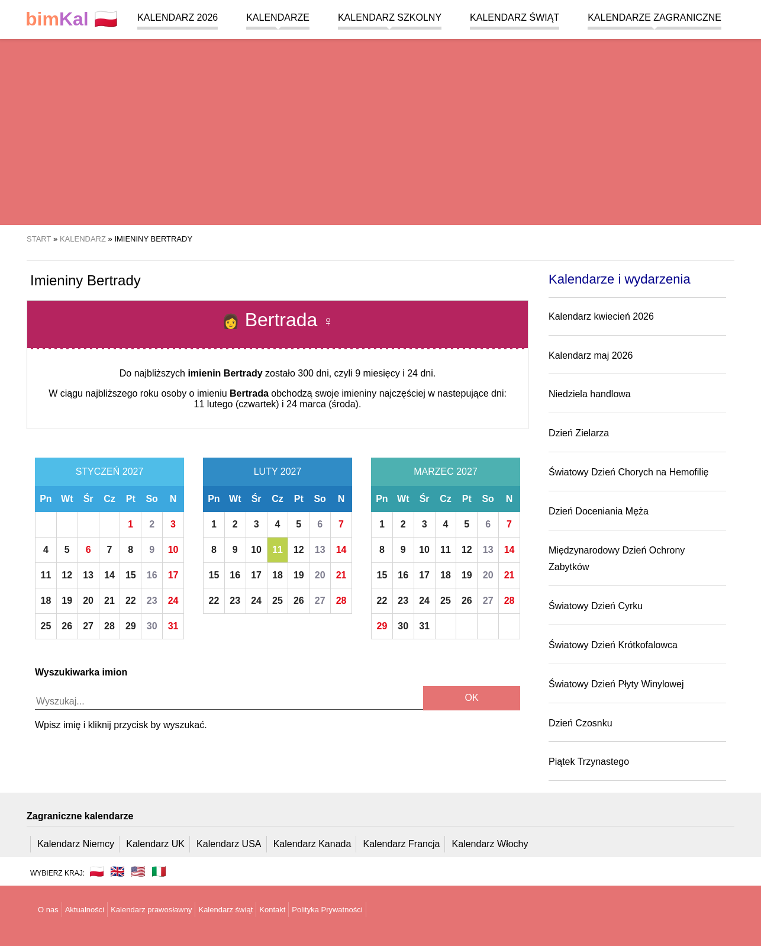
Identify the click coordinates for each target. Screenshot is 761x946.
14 (109, 575)
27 (88, 626)
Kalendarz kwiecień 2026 (601, 316)
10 (173, 550)
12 (67, 575)
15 (130, 575)
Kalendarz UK (155, 844)
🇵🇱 (71, 19)
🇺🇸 (138, 871)
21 (109, 601)
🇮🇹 (158, 871)
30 (152, 626)
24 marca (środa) (322, 404)
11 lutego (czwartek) (236, 404)
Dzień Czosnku (580, 723)
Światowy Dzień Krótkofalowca (613, 645)
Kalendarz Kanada (312, 844)
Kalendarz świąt (514, 17)
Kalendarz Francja (401, 844)
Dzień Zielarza (579, 433)
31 (173, 626)
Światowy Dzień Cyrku (596, 606)
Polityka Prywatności (327, 909)
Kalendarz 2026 (177, 17)
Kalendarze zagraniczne (654, 17)
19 (67, 601)
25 (46, 626)
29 (130, 626)
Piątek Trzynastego (589, 762)
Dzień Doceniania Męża (599, 511)
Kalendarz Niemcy (75, 844)
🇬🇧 (117, 871)
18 (46, 601)
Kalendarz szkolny (389, 17)
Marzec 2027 (446, 471)
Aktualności (84, 909)
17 (173, 575)
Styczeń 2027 (110, 471)
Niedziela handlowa (590, 394)
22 (130, 601)
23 (152, 601)
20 (88, 601)
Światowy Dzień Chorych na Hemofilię (628, 472)
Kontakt (272, 909)
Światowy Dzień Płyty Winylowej (616, 684)
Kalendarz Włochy (490, 844)
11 (46, 575)
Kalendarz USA (228, 844)
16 (152, 575)
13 (88, 575)
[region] (380, 130)
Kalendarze (277, 17)
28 (109, 626)
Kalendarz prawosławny (151, 909)
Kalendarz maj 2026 (591, 355)
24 (173, 601)
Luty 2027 (278, 471)
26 (67, 626)
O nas (48, 909)
